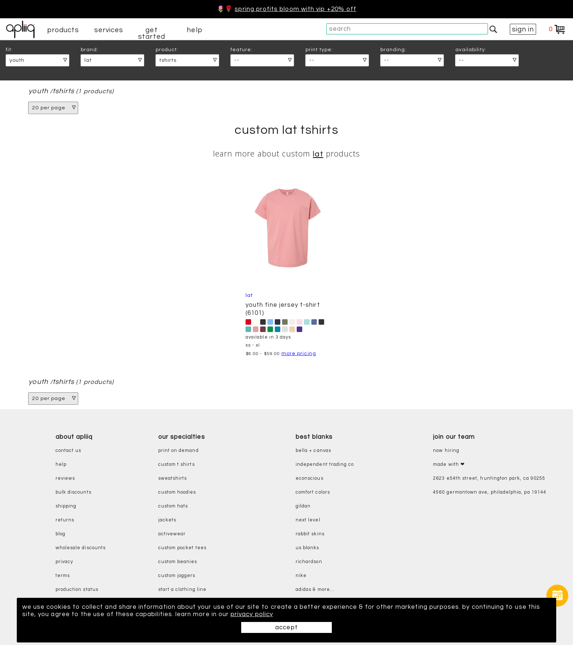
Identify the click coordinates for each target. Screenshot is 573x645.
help (194, 30)
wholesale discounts (81, 548)
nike (301, 575)
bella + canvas (313, 450)
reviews (65, 478)
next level (308, 520)
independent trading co (325, 464)
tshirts (63, 91)
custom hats (173, 506)
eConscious (309, 478)
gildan (303, 506)
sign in (523, 29)
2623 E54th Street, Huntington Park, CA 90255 (489, 478)
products (63, 30)
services (109, 30)
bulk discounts (73, 492)
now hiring (446, 450)
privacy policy (252, 614)
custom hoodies (177, 492)
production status (77, 589)
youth (38, 91)
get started (151, 33)
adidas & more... (315, 589)
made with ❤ (449, 464)
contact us (68, 450)
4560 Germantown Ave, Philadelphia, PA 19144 (489, 492)
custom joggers (177, 575)
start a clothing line (182, 589)
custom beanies (177, 561)
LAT (318, 154)
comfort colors (313, 492)
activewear (172, 534)
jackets (167, 520)
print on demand (178, 450)
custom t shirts (176, 464)
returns (65, 520)
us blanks (307, 548)
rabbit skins (310, 534)
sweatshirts (172, 478)
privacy (64, 561)
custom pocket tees (182, 548)
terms (63, 575)
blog (60, 534)
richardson (309, 561)
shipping (66, 506)
